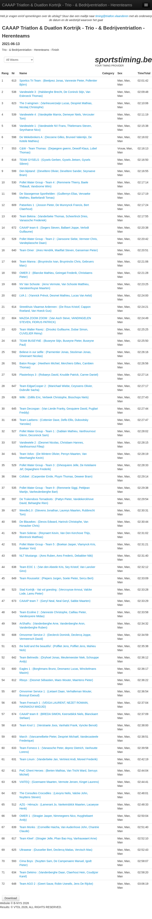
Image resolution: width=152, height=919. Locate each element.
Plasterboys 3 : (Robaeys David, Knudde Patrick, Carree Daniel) (58, 374)
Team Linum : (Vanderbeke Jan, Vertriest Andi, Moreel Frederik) (58, 759)
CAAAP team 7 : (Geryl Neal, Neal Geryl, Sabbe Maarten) (54, 600)
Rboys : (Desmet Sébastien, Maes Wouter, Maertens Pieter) (56, 680)
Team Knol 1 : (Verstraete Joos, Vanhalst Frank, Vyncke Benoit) (58, 725)
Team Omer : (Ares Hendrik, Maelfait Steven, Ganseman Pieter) (58, 250)
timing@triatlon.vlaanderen (111, 16)
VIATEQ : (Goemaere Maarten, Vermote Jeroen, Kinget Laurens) (59, 781)
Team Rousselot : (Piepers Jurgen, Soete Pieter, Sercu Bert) (56, 578)
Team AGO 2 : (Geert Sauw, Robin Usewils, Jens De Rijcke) (56, 883)
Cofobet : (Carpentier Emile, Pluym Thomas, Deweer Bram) (55, 476)
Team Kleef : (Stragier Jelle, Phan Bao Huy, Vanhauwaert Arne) (58, 838)
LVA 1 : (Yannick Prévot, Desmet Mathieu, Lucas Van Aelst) (55, 295)
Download (11, 898)
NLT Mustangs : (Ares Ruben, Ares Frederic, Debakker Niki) (56, 555)
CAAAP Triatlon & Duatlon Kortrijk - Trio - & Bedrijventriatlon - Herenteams (67, 5)
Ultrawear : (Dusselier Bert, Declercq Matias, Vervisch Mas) (55, 849)
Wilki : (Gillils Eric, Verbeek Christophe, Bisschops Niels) (53, 397)
